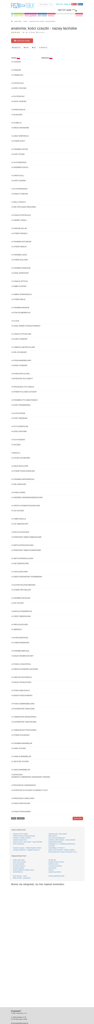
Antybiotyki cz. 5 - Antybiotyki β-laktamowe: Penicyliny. (62, 845)
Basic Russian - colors (20, 876)
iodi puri (51, 870)
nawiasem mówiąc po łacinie (22, 838)
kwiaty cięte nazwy (19, 860)
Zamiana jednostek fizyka (56, 876)
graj (33, 47)
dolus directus (53, 836)
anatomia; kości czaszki (20, 834)
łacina (13, 818)
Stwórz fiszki (78, 818)
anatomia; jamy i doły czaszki (58, 834)
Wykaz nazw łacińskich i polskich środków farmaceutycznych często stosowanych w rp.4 (63, 851)
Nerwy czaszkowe (18, 844)
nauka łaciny (52, 868)
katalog (51, 16)
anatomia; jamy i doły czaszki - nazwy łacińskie (27, 842)
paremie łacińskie (18, 868)
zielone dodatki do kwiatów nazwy (23, 870)
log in (74, 4)
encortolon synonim (19, 866)
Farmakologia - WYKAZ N (57, 848)
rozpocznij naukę (22, 41)
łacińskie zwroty (53, 864)
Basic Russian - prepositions (22, 878)
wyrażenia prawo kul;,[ (20, 840)
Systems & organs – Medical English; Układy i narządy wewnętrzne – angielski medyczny (27, 849)
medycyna (21, 818)
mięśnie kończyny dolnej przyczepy (24, 836)
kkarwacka (41, 32)
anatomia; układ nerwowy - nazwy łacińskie (62, 840)
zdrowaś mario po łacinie (56, 862)
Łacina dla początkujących (57, 838)
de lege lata (52, 860)
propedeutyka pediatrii (55, 842)
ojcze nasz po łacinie (19, 862)
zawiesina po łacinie (55, 872)
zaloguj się (67, 4)
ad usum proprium (18, 864)
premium (79, 16)
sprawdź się (43, 47)
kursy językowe (31, 16)
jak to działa (42, 16)
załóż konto (59, 4)
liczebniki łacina (18, 872)
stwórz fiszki (19, 16)
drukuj (26, 47)
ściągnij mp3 (16, 47)
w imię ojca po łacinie (55, 866)
